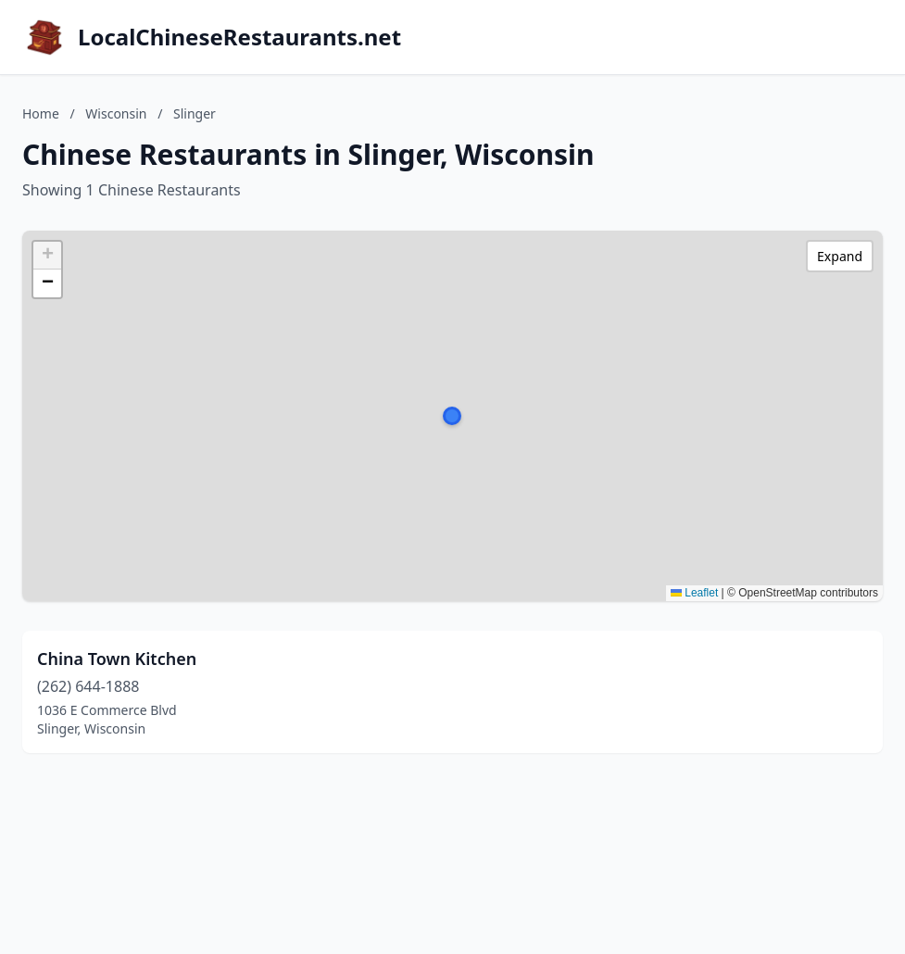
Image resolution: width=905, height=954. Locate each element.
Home (40, 113)
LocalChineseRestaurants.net (239, 37)
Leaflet (694, 592)
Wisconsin (115, 113)
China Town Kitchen (116, 658)
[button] (452, 416)
